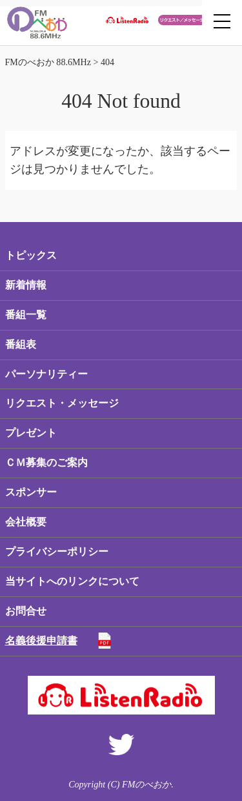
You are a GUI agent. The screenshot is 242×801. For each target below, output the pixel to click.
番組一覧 (25, 314)
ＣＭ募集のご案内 (46, 462)
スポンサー (31, 492)
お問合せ (25, 610)
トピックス (31, 255)
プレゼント (31, 432)
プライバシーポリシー (56, 551)
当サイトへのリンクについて (72, 581)
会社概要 (25, 521)
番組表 (20, 344)
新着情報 (25, 284)
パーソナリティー (46, 374)
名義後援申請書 (41, 640)
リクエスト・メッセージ (62, 403)
